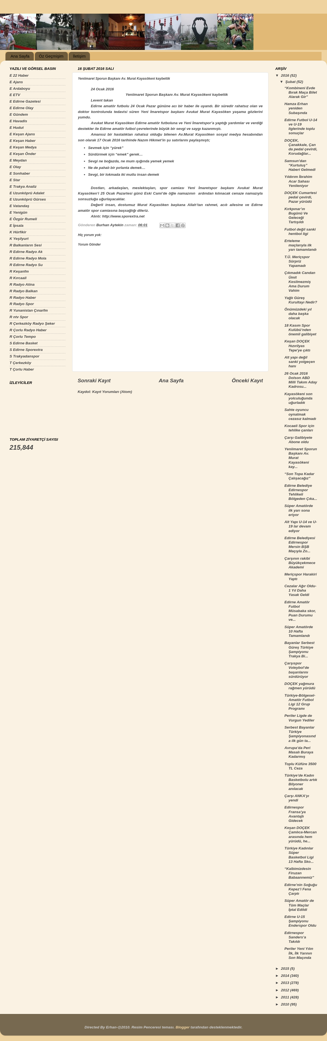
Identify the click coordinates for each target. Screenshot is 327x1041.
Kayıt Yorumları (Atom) (112, 392)
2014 (285, 976)
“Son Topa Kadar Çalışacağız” (299, 476)
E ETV (15, 95)
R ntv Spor (19, 317)
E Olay (15, 167)
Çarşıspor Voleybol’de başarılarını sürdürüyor (296, 670)
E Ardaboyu (20, 88)
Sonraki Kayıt (94, 380)
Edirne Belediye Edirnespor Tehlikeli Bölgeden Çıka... (300, 492)
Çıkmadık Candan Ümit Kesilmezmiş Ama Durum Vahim (299, 282)
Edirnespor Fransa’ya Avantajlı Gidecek (295, 814)
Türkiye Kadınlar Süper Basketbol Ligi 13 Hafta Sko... (299, 855)
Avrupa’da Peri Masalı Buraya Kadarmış (298, 752)
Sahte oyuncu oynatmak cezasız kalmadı (300, 414)
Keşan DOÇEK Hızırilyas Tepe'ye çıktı (297, 345)
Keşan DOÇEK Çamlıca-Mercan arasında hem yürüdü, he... (300, 834)
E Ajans (16, 82)
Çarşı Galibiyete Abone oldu (298, 440)
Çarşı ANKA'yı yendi (296, 798)
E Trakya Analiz (23, 186)
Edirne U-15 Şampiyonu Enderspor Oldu (300, 921)
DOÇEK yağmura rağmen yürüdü (299, 686)
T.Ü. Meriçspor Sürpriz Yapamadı (297, 261)
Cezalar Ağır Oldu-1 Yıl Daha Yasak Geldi (300, 590)
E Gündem (19, 114)
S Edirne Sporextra (26, 350)
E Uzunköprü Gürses (28, 199)
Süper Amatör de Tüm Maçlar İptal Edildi (299, 905)
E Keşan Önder (23, 154)
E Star (15, 180)
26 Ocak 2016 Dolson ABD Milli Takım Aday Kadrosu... (300, 380)
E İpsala (16, 225)
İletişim (79, 56)
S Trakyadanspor (24, 356)
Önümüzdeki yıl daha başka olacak (298, 313)
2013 (285, 983)
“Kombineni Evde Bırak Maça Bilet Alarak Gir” (300, 92)
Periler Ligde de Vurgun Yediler (299, 718)
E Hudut (17, 128)
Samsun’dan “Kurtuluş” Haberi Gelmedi (300, 165)
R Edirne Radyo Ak (26, 252)
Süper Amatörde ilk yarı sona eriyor (298, 510)
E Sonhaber (20, 173)
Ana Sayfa (20, 56)
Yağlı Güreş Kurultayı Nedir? (300, 300)
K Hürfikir (18, 232)
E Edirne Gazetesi (25, 101)
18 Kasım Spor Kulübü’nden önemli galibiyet (300, 329)
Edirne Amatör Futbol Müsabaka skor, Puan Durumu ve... (300, 611)
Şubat (290, 82)
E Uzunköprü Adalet (27, 193)
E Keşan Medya (23, 147)
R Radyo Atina (22, 284)
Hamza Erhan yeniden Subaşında (296, 108)
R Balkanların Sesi (26, 245)
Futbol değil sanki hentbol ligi (300, 231)
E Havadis (18, 121)
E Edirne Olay (22, 108)
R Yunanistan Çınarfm (29, 310)
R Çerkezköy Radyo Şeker (32, 323)
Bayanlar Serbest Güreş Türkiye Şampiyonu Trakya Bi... (299, 649)
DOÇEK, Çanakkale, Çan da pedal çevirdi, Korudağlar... (300, 147)
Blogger (182, 1027)
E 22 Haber (19, 75)
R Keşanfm (19, 271)
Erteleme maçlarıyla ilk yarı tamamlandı (300, 245)
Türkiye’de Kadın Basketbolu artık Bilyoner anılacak (300, 782)
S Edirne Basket (24, 343)
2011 (285, 997)
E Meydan (18, 160)
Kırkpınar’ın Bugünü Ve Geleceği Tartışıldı (296, 215)
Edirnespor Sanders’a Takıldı (295, 937)
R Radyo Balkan (24, 291)
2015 (285, 969)
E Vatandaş (19, 206)
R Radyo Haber (23, 298)
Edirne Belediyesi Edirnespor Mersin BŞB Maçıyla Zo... (299, 544)
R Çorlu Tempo (23, 337)
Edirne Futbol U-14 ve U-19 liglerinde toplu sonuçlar (300, 126)
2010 (285, 1004)
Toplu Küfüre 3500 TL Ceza (300, 766)
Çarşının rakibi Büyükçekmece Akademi (299, 562)
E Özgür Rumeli (23, 219)
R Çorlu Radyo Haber (28, 330)
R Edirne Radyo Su (26, 265)
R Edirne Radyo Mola (28, 258)
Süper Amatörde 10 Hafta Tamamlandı (298, 631)
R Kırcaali (18, 278)
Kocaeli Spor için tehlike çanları (299, 428)
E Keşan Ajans (22, 134)
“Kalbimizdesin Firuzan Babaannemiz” (299, 873)
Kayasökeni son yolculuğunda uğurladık (298, 398)
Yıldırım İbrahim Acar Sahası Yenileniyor (298, 181)
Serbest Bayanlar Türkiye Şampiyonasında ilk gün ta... (300, 734)
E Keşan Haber (22, 141)
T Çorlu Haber (22, 369)
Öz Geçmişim (51, 56)
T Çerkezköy (20, 363)
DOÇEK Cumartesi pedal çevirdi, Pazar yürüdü (300, 197)
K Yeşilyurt (19, 239)
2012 (285, 990)
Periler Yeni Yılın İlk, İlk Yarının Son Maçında (298, 953)
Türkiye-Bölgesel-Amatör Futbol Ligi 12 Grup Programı (299, 702)
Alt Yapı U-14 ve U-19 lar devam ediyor (300, 526)
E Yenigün (18, 212)
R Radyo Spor (22, 304)
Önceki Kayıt (247, 380)
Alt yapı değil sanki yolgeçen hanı (299, 361)
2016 (285, 75)
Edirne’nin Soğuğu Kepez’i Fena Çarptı (300, 889)
